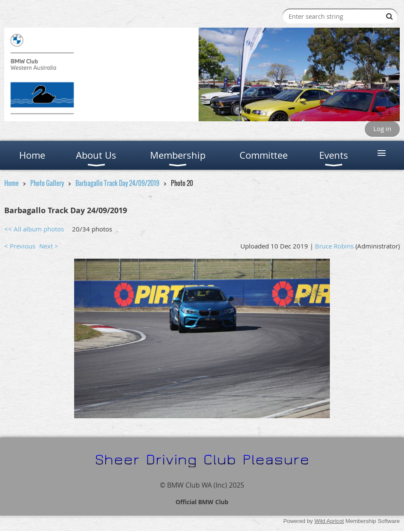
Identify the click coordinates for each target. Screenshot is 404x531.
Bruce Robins (334, 246)
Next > (48, 246)
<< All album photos (34, 229)
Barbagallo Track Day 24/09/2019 (117, 183)
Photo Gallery (47, 183)
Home (11, 183)
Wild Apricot (329, 521)
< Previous (19, 246)
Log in (382, 128)
